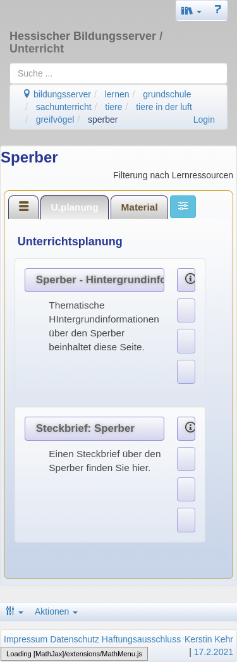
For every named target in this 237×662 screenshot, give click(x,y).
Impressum (25, 639)
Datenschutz (74, 639)
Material (139, 207)
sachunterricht (64, 107)
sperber (103, 119)
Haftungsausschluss (141, 639)
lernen (117, 94)
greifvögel (55, 119)
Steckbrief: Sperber (85, 428)
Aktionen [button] (56, 611)
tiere (113, 107)
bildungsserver (56, 94)
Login (204, 119)
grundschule (167, 94)
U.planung (74, 207)
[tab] (23, 206)
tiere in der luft (164, 107)
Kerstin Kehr (209, 639)
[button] (191, 10)
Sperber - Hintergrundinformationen (100, 280)
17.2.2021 (213, 652)
